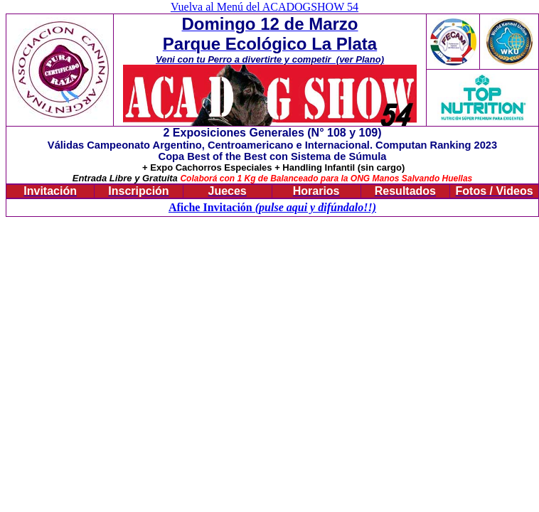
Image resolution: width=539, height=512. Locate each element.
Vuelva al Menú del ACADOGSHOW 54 (264, 7)
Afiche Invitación (212, 207)
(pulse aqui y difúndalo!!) (315, 207)
